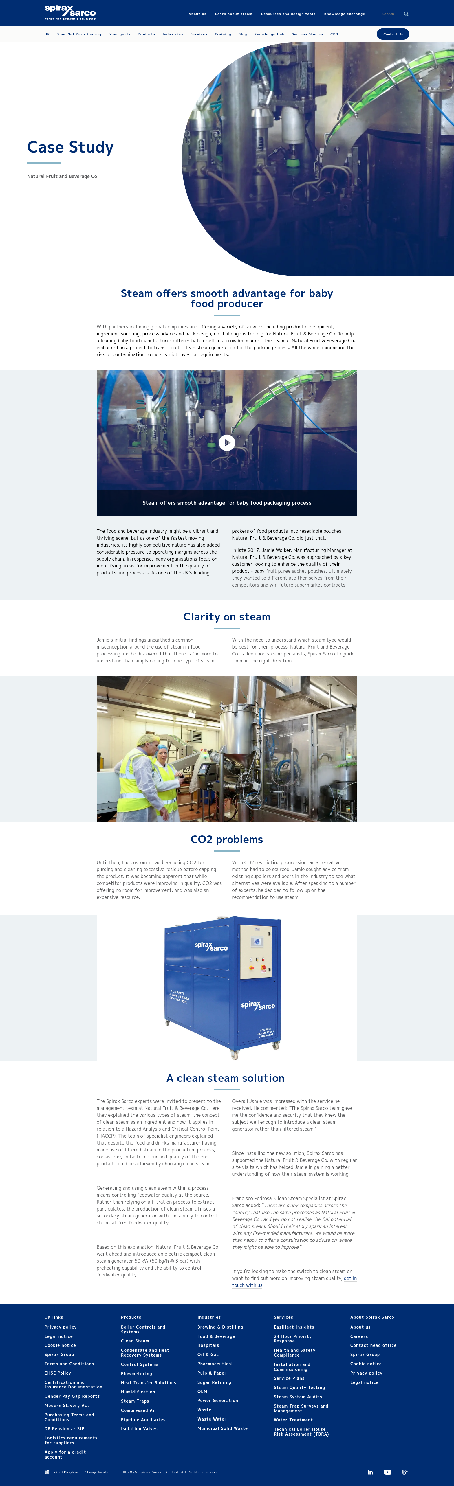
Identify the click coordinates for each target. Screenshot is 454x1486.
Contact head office (373, 1345)
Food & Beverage (216, 1336)
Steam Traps (135, 1401)
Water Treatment (293, 1420)
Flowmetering (136, 1373)
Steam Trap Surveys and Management (301, 1408)
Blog (405, 1472)
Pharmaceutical (215, 1363)
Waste (204, 1409)
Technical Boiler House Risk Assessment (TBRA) (301, 1431)
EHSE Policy (58, 1373)
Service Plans (289, 1378)
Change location (98, 1472)
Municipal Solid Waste (222, 1428)
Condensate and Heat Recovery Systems (145, 1352)
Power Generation (217, 1400)
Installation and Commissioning (292, 1367)
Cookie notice (60, 1345)
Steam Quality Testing (299, 1387)
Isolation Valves (139, 1428)
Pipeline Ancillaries (143, 1419)
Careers (359, 1336)
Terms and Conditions (69, 1363)
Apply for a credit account (65, 1454)
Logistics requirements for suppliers (71, 1440)
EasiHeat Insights (294, 1327)
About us (360, 1327)
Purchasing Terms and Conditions (69, 1417)
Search (406, 14)
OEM (202, 1391)
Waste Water (212, 1419)
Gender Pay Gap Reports (72, 1396)
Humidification (138, 1392)
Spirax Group (59, 1354)
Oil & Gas (208, 1354)
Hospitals (208, 1345)
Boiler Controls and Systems (143, 1329)
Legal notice (59, 1336)
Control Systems (140, 1364)
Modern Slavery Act (67, 1405)
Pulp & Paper (212, 1373)
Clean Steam (135, 1341)
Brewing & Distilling (220, 1327)
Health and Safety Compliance (295, 1352)
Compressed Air (139, 1410)
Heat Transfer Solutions (148, 1382)
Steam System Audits (298, 1396)
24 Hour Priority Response (293, 1338)
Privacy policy (61, 1327)
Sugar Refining (214, 1382)
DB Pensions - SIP (65, 1428)
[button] (227, 443)
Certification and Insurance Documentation (73, 1385)
